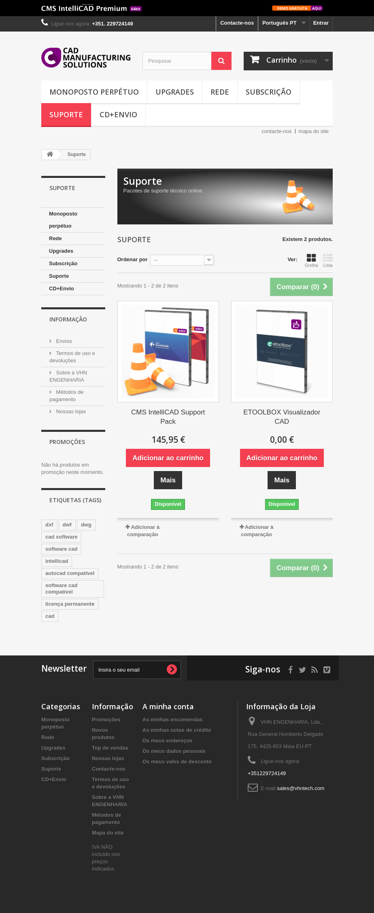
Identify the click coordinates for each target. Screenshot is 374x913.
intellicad (56, 561)
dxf (49, 525)
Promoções (67, 442)
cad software (61, 537)
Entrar (321, 23)
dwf (67, 525)
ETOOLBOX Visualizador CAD (281, 416)
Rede (219, 92)
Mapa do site (108, 833)
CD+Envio (118, 114)
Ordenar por (132, 259)
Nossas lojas (70, 411)
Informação (68, 319)
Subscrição (268, 92)
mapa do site (314, 131)
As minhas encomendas (172, 719)
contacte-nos (276, 131)
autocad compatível (69, 573)
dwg (86, 525)
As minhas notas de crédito (176, 730)
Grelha (311, 260)
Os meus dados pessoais (174, 751)
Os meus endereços (167, 741)
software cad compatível (61, 588)
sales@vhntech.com (300, 788)
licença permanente (69, 604)
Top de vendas (110, 748)
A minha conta (168, 706)
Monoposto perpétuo (94, 92)
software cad (61, 549)
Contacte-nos (237, 23)
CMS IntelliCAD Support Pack (168, 416)
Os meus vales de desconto (177, 762)
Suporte (66, 114)
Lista (328, 260)
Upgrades (174, 92)
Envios (63, 341)
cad (49, 616)
